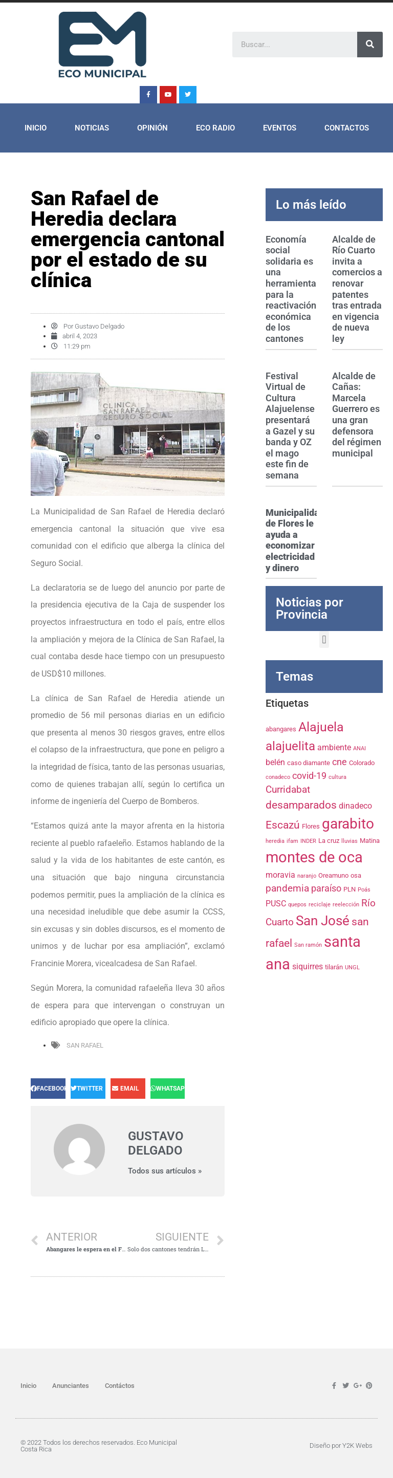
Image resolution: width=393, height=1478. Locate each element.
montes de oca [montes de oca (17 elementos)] (314, 857)
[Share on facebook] (48, 1088)
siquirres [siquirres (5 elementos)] (307, 966)
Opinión (152, 128)
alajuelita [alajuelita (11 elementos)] (290, 746)
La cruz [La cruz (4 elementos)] (328, 840)
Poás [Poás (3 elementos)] (364, 889)
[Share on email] (128, 1088)
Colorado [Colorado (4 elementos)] (362, 762)
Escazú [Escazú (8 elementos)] (283, 825)
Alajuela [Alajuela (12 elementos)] (321, 727)
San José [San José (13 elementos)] (323, 920)
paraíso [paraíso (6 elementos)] (326, 888)
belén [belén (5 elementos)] (275, 762)
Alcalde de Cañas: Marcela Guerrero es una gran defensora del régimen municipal (356, 415)
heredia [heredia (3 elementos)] (275, 841)
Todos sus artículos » (165, 1171)
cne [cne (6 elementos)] (339, 762)
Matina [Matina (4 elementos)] (370, 840)
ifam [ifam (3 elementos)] (292, 841)
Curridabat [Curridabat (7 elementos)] (288, 789)
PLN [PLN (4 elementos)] (349, 889)
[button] (324, 639)
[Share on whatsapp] (167, 1088)
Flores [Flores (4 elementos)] (311, 826)
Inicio (36, 128)
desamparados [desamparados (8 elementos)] (301, 805)
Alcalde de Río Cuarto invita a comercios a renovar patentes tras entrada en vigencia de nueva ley (357, 289)
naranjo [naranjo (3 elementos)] (306, 876)
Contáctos (120, 1385)
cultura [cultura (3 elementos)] (337, 777)
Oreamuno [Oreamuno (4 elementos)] (333, 875)
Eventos (279, 128)
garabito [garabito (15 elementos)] (348, 823)
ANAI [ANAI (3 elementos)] (359, 748)
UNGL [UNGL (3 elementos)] (352, 967)
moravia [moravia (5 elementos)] (280, 875)
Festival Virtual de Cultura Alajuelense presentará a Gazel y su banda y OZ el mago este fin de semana (290, 426)
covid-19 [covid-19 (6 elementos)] (309, 776)
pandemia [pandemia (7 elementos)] (287, 888)
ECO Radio (215, 128)
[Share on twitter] (88, 1088)
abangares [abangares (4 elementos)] (281, 729)
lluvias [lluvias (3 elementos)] (349, 841)
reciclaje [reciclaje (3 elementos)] (320, 904)
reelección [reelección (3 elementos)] (346, 904)
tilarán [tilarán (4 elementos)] (334, 967)
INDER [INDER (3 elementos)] (308, 841)
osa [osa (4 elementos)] (356, 875)
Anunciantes (70, 1385)
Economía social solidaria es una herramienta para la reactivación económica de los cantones (291, 289)
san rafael (85, 1045)
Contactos (346, 128)
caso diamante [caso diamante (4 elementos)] (308, 762)
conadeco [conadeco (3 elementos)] (278, 777)
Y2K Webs (357, 1445)
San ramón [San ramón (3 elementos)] (308, 945)
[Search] (370, 44)
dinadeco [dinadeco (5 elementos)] (355, 806)
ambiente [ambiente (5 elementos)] (334, 747)
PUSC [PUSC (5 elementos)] (276, 903)
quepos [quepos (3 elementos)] (297, 904)
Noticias (92, 128)
